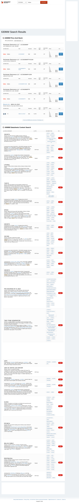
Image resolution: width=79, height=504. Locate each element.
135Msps (18, 261)
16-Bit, (19, 427)
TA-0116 (52, 219)
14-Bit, (22, 292)
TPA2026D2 (12, 383)
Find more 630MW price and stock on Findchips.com (33, 120)
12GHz (25, 238)
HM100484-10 (13, 473)
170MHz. (53, 443)
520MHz (52, 227)
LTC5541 (12, 168)
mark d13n (49, 409)
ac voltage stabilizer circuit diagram (51, 327)
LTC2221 (52, 450)
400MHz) (48, 240)
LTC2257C (48, 338)
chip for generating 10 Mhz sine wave (51, 330)
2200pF (48, 202)
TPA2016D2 (12, 362)
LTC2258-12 (29, 325)
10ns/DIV (48, 152)
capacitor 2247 (50, 301)
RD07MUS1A (53, 462)
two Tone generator (51, 324)
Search (44, 2)
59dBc (18, 149)
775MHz (23, 263)
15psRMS (48, 445)
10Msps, (25, 463)
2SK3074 (12, 136)
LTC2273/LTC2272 (13, 427)
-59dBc (17, 253)
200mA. (52, 234)
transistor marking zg (51, 142)
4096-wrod (22, 473)
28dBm (48, 321)
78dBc (25, 253)
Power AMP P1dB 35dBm (51, 215)
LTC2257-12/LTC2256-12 (9, 326)
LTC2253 (48, 462)
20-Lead (52, 164)
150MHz (18, 263)
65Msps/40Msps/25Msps (51, 289)
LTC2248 (52, 467)
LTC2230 (48, 452)
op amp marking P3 (50, 435)
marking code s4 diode (51, 433)
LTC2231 (52, 452)
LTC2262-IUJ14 (49, 407)
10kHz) (9, 150)
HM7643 (48, 193)
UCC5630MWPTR (22, 98)
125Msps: (52, 460)
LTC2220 (48, 450)
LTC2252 (52, 469)
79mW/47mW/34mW (50, 319)
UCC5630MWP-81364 (23, 83)
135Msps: (48, 267)
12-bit (10, 328)
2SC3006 (52, 238)
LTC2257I (53, 338)
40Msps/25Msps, (26, 294)
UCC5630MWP (21, 54)
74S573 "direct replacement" (51, 196)
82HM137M (54, 181)
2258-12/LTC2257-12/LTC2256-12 (25, 327)
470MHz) (52, 240)
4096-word (49, 477)
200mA (48, 234)
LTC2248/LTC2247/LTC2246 (15, 292)
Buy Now (61, 54)
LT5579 (52, 169)
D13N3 (52, 404)
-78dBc (25, 149)
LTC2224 (12, 261)
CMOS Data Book (50, 332)
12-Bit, (15, 261)
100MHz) (48, 145)
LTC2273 (52, 437)
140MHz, (48, 212)
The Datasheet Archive (5, 2)
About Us (64, 499)
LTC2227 (52, 303)
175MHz (52, 236)
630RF (48, 245)
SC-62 (48, 158)
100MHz (10, 147)
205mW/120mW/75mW (50, 291)
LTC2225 (13, 465)
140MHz (5, 263)
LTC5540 (48, 171)
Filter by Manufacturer (9, 40)
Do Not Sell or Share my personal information (38, 499)
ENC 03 (52, 430)
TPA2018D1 (12, 379)
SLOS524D (26, 362)
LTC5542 (48, 173)
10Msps (48, 457)
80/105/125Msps (49, 402)
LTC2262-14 (12, 405)
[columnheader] (18, 131)
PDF (60, 138)
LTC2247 (48, 306)
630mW (52, 133)
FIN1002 (48, 464)
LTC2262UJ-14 (49, 413)
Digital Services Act (52, 499)
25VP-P (28, 430)
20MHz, (22, 149)
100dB (26, 429)
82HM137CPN (49, 190)
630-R (52, 243)
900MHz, (52, 212)
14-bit (18, 294)
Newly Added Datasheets (18, 499)
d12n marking (49, 411)
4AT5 (47, 363)
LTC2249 (48, 469)
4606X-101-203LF (22, 113)
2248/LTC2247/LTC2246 (10, 294)
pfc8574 (48, 430)
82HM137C (48, 181)
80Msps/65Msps (23, 427)
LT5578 (52, 171)
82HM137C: (49, 183)
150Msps (19, 405)
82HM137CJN (49, 188)
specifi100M (49, 255)
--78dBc (52, 251)
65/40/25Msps (26, 292)
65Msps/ (20, 294)
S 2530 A (48, 303)
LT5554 (48, 169)
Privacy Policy (26, 499)
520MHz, (48, 136)
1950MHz (17, 170)
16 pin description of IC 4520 (51, 296)
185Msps (19, 445)
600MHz (48, 166)
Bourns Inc (6, 104)
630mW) (52, 145)
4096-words (9, 475)
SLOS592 (22, 379)
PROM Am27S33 (49, 186)
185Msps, (25, 446)
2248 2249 (48, 299)
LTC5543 (52, 173)
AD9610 (48, 150)
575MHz (48, 460)
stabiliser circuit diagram (51, 335)
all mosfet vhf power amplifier (51, 139)
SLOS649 (23, 383)
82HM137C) (20, 189)
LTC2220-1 (12, 445)
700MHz (48, 426)
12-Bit (16, 445)
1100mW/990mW (49, 428)
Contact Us (59, 499)
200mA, (48, 236)
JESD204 (30, 428)
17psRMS (52, 317)
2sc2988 (48, 243)
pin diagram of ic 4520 (51, 293)
